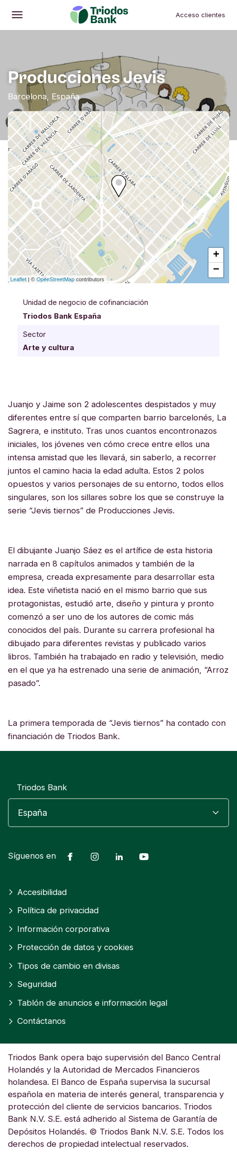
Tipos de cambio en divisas (64, 966)
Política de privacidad (53, 910)
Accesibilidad (37, 892)
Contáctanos (37, 1021)
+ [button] (216, 255)
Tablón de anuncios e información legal (87, 1003)
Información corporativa (58, 929)
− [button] (216, 270)
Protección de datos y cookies (70, 947)
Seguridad (32, 984)
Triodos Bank (42, 787)
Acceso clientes (200, 15)
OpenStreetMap (55, 279)
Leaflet (18, 279)
